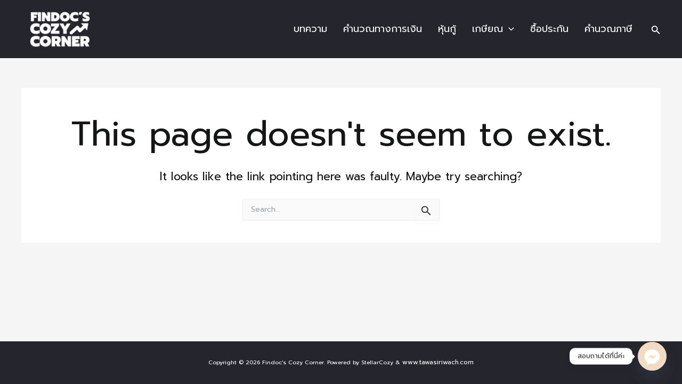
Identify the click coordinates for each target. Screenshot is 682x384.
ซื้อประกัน (549, 28)
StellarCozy (377, 362)
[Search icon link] (656, 29)
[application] (508, 29)
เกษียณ (493, 28)
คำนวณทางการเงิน (382, 28)
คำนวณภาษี (608, 28)
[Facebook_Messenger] (652, 356)
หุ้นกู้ (447, 28)
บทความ (310, 28)
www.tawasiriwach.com (438, 362)
